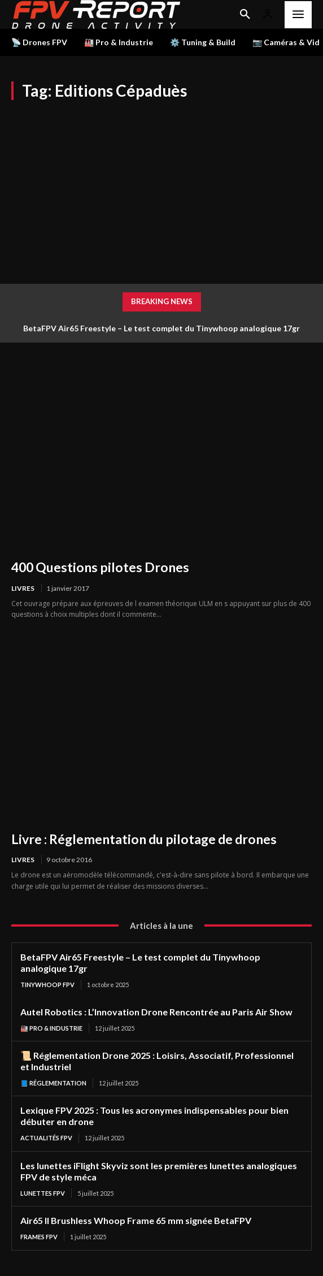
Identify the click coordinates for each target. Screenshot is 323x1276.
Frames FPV (39, 1236)
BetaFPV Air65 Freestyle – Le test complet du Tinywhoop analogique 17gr (161, 328)
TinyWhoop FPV (47, 984)
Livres (22, 588)
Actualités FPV (46, 1137)
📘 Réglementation (53, 1083)
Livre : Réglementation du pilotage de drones (144, 839)
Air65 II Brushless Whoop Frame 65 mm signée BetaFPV (135, 1220)
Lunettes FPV (42, 1193)
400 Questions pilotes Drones (100, 567)
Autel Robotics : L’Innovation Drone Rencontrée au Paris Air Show (156, 1011)
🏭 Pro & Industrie (51, 1028)
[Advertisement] (161, 185)
